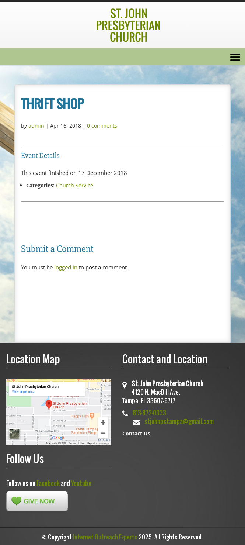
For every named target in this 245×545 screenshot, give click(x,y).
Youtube (81, 483)
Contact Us (136, 433)
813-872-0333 (149, 412)
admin (36, 125)
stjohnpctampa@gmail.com (179, 421)
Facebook (48, 483)
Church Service (74, 185)
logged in (65, 267)
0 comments (102, 125)
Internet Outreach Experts (105, 536)
